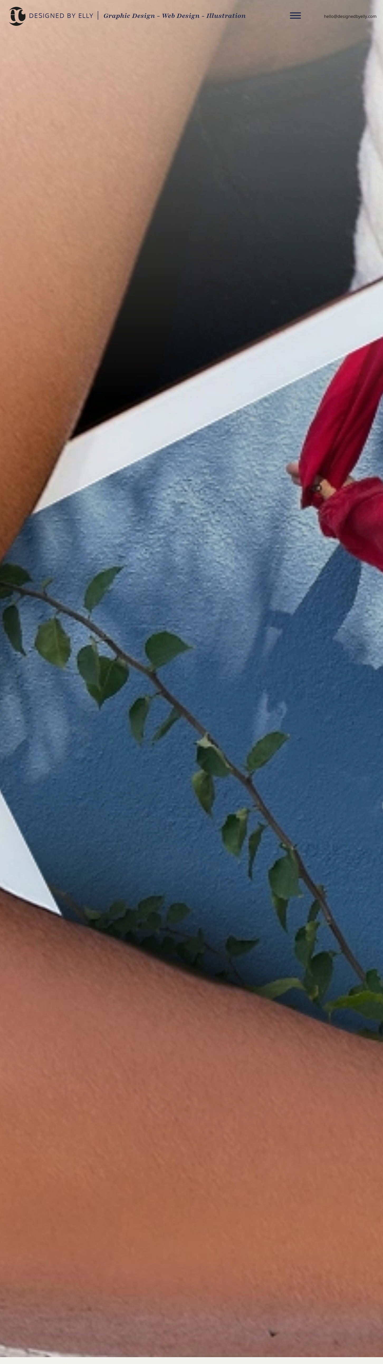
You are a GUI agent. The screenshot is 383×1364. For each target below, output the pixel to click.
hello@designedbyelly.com (350, 16)
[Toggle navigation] (295, 16)
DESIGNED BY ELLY (16, 16)
